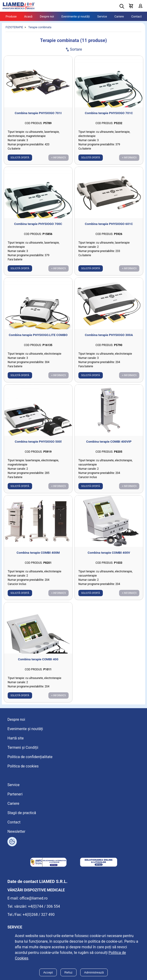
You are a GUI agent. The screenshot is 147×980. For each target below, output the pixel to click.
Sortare (73, 49)
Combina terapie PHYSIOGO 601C (109, 224)
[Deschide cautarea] (122, 6)
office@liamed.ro (34, 898)
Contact (136, 16)
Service (102, 16)
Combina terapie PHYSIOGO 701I (38, 113)
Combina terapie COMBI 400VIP (108, 441)
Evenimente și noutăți (75, 16)
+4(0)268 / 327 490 (39, 914)
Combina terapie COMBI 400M (38, 552)
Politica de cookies (23, 766)
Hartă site (15, 738)
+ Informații (58, 157)
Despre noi (47, 16)
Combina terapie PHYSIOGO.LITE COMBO (38, 335)
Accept (48, 972)
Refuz (68, 972)
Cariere (119, 16)
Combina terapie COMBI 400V (109, 552)
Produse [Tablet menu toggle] (11, 16)
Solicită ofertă (19, 157)
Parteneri (15, 794)
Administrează (94, 972)
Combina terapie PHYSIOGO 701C (109, 113)
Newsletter (16, 831)
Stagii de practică (21, 813)
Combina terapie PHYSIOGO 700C (38, 224)
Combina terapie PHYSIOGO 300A (109, 335)
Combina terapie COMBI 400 (38, 659)
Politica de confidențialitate (29, 757)
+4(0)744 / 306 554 (44, 906)
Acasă (28, 16)
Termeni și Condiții (22, 747)
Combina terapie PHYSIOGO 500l (38, 441)
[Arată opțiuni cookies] (12, 841)
